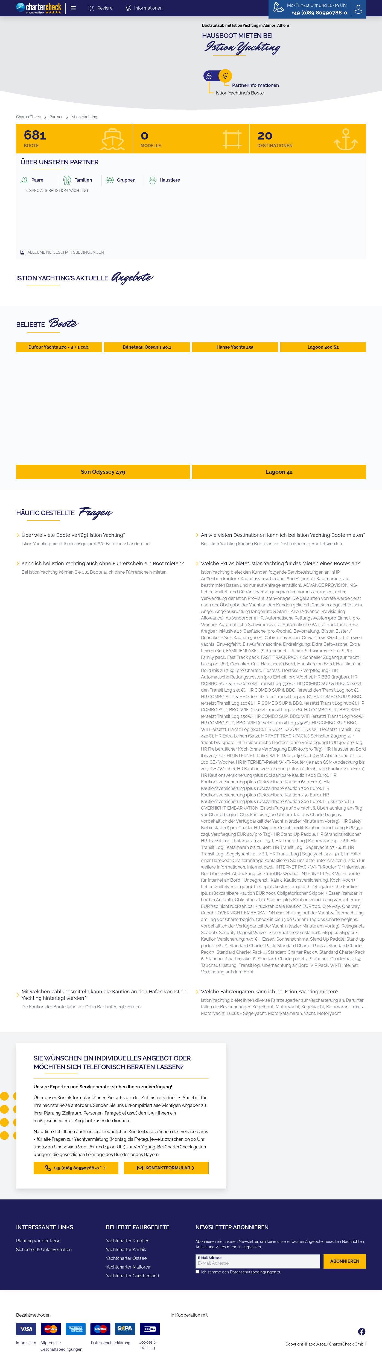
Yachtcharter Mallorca (128, 1267)
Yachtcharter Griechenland (132, 1275)
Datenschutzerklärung (110, 1343)
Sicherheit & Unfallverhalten (44, 1249)
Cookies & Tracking (147, 1345)
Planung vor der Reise (38, 1240)
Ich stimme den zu (241, 1272)
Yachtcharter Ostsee (126, 1258)
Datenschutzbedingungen (253, 1272)
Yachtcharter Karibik (126, 1249)
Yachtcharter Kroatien (127, 1240)
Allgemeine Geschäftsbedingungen (66, 252)
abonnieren (344, 1261)
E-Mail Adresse (209, 1258)
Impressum (26, 1343)
